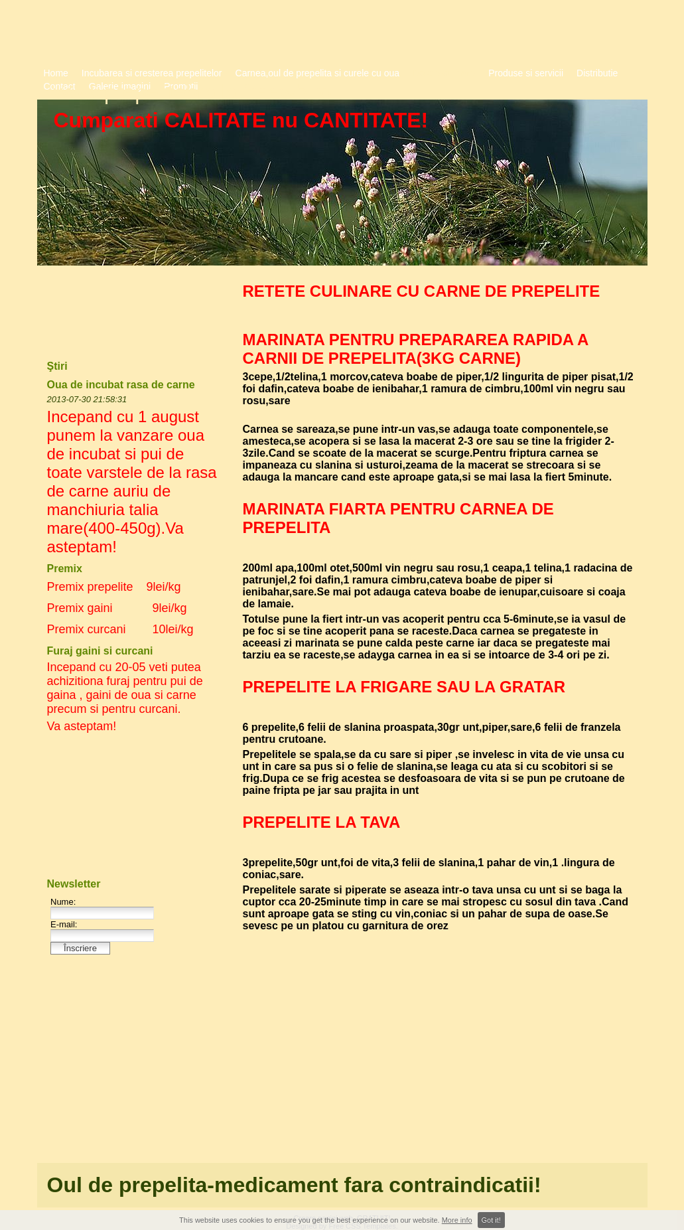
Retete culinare (444, 73)
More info (457, 1220)
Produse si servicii (525, 73)
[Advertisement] (438, 1055)
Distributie (597, 73)
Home (56, 73)
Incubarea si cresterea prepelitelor (152, 73)
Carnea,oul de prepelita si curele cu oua (318, 73)
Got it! (491, 1220)
